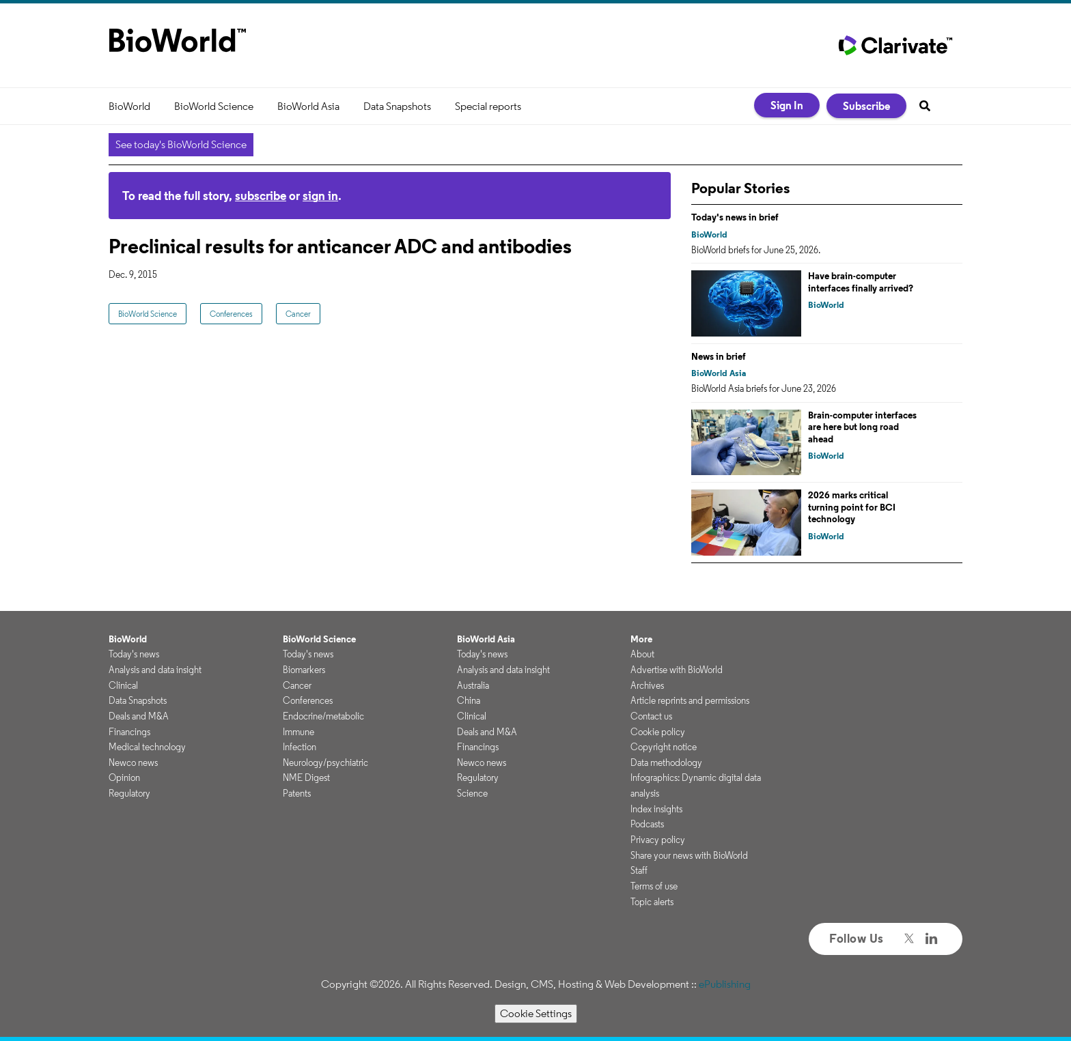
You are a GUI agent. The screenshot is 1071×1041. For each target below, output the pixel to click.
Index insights (656, 809)
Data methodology (666, 762)
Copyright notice (663, 747)
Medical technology (147, 747)
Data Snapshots (397, 106)
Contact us (651, 716)
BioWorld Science (213, 106)
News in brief (718, 356)
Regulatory (129, 793)
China (468, 700)
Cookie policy (657, 732)
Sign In (786, 105)
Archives (647, 685)
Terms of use (654, 886)
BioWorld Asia (308, 106)
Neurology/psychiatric (325, 762)
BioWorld (129, 106)
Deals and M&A (139, 716)
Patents (297, 793)
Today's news (134, 654)
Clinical (123, 685)
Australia (473, 685)
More (641, 639)
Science (472, 793)
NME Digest (306, 777)
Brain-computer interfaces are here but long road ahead (862, 427)
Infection (299, 747)
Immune (298, 732)
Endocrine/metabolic (323, 716)
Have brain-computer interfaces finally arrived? (860, 282)
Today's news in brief (735, 217)
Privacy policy (657, 839)
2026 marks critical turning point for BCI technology (851, 507)
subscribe (260, 195)
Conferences (231, 314)
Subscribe (866, 106)
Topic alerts (651, 902)
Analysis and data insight (155, 670)
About (642, 654)
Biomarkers (304, 670)
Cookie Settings (536, 1013)
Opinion (124, 777)
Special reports (488, 106)
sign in (320, 195)
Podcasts (647, 824)
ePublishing (725, 984)
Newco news (133, 762)
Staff (639, 870)
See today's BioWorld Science (181, 144)
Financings (129, 732)
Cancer (298, 314)
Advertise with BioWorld (676, 670)
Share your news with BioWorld (689, 855)
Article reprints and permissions (689, 700)
